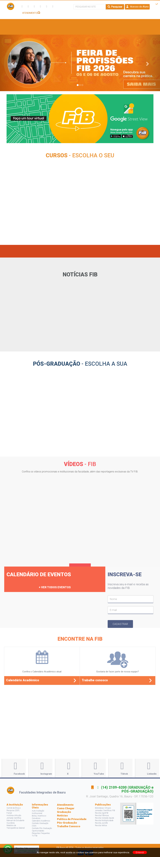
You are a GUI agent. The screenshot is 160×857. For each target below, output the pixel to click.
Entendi (140, 852)
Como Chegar (65, 808)
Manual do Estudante (15, 820)
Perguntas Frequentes (41, 833)
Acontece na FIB (21, 30)
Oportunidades (38, 831)
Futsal (9, 813)
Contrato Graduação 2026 (40, 824)
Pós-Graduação (67, 822)
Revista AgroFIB (101, 813)
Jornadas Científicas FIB (105, 810)
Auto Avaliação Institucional (38, 812)
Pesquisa (117, 23)
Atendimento (65, 804)
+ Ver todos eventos (55, 587)
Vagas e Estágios (65, 23)
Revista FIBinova (102, 815)
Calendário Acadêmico (41, 821)
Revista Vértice (101, 825)
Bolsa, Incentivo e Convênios (39, 817)
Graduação (64, 811)
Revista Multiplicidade (104, 820)
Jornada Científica (14, 818)
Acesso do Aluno (137, 6)
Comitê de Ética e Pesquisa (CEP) (13, 809)
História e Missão (14, 815)
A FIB (14, 23)
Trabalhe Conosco (68, 826)
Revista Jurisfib (101, 823)
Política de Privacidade (71, 819)
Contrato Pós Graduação (42, 828)
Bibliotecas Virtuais (103, 808)
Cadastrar (120, 624)
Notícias (62, 815)
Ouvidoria (11, 823)
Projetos (134, 23)
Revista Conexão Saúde (104, 818)
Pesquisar (114, 6)
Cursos (46, 23)
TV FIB (34, 836)
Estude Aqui (29, 23)
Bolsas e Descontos (94, 23)
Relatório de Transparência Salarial (16, 826)
